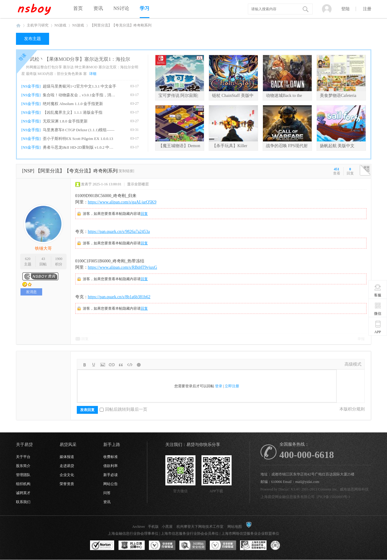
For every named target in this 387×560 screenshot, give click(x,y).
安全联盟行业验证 (162, 545)
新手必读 (110, 475)
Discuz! (284, 489)
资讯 (98, 8)
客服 (378, 290)
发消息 (31, 292)
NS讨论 (121, 8)
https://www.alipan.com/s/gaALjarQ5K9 (122, 202)
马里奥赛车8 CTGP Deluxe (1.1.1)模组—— (78, 130)
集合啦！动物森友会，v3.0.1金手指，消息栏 (80, 95)
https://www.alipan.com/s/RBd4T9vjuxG (122, 267)
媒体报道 (67, 457)
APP (378, 327)
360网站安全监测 (192, 545)
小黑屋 (167, 526)
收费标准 (110, 457)
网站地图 (234, 526)
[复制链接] (125, 171)
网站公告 (110, 484)
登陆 (345, 9)
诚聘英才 (23, 493)
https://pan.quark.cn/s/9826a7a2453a (119, 231)
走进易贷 (67, 466)
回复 (144, 214)
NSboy (18, 25)
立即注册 (232, 386)
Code (130, 365)
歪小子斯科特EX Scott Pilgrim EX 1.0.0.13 (78, 138)
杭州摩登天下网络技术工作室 (199, 526)
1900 (58, 259)
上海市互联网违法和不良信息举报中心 (253, 545)
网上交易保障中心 (131, 545)
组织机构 (23, 484)
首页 (78, 8)
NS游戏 (60, 25)
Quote (121, 365)
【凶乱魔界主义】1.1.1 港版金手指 (72, 112)
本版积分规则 (352, 409)
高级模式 (353, 364)
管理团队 (23, 475)
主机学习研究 (37, 25)
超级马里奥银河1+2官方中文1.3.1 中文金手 (80, 86)
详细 (92, 74)
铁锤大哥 (43, 248)
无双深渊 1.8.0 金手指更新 (65, 121)
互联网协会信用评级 (283, 545)
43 (43, 259)
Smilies (139, 365)
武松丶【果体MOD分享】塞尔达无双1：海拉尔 (80, 59)
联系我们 (23, 502)
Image (103, 365)
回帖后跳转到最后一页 (123, 409)
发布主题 (32, 38)
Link (112, 365)
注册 (367, 9)
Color (94, 365)
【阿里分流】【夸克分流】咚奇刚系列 (120, 25)
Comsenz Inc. (328, 489)
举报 (361, 339)
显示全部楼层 (138, 184)
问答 (107, 493)
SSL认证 (102, 545)
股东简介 (23, 466)
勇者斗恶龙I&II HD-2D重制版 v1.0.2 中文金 (80, 147)
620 (27, 259)
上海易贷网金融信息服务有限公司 (288, 497)
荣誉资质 (67, 484)
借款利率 (110, 466)
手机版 (153, 526)
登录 (218, 386)
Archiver (138, 526)
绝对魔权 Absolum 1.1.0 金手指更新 (73, 103)
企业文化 (67, 475)
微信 (378, 309)
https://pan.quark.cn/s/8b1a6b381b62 (119, 297)
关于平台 (23, 457)
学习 (144, 8)
